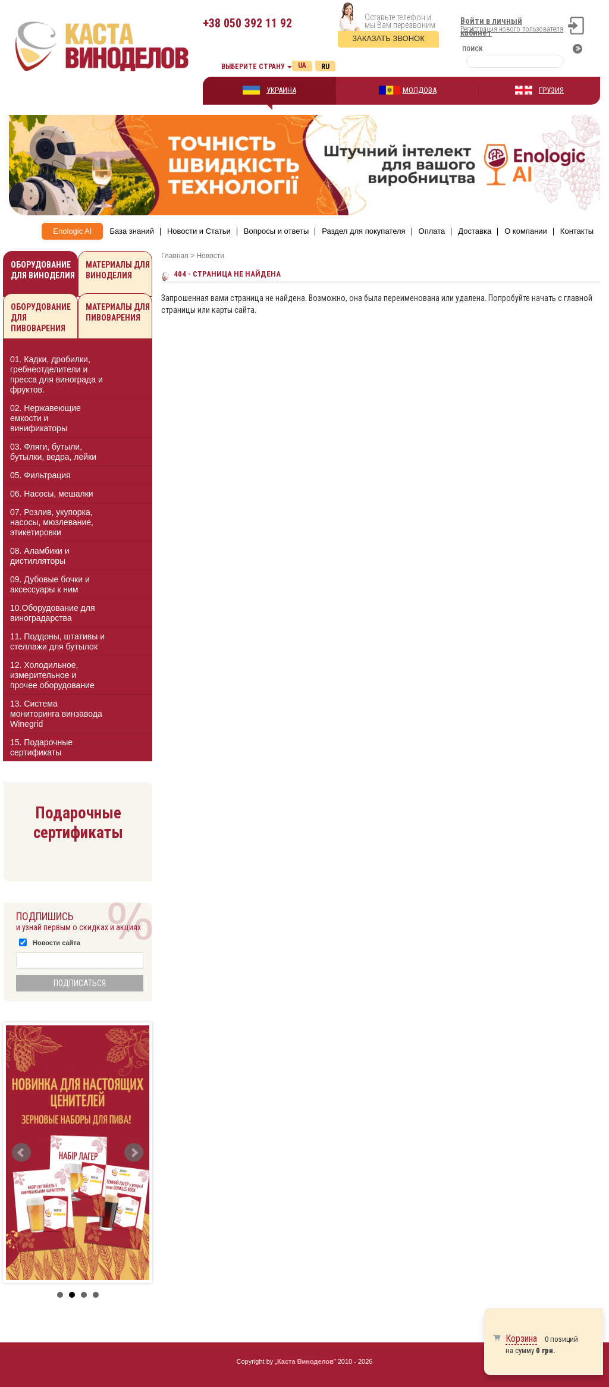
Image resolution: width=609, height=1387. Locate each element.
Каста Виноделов (305, 1361)
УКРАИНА (281, 90)
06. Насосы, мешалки (51, 493)
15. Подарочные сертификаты (41, 747)
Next (133, 1152)
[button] (133, 374)
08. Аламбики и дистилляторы (40, 556)
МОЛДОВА (420, 90)
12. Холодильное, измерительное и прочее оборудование (52, 675)
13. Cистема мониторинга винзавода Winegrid (56, 714)
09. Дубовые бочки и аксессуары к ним (50, 584)
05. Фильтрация (40, 475)
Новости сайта (56, 942)
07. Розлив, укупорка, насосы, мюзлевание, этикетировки (51, 522)
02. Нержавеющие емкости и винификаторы (45, 418)
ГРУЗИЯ (551, 90)
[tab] (77, 376)
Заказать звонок (388, 38)
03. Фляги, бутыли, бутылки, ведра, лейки (53, 452)
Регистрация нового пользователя (511, 29)
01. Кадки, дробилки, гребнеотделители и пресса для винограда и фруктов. (56, 374)
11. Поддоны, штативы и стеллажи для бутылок (57, 641)
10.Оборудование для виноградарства (52, 613)
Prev (21, 1152)
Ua (302, 65)
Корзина (521, 1338)
